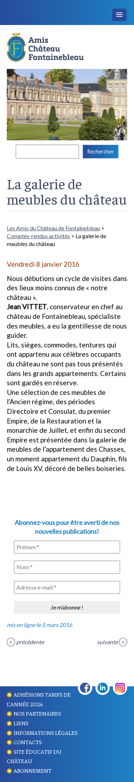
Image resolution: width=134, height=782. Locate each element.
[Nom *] (67, 567)
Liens (21, 722)
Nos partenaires (37, 713)
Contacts (28, 741)
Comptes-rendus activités (38, 235)
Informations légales (46, 732)
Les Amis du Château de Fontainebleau (53, 228)
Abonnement (32, 770)
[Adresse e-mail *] (67, 587)
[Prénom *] (67, 547)
